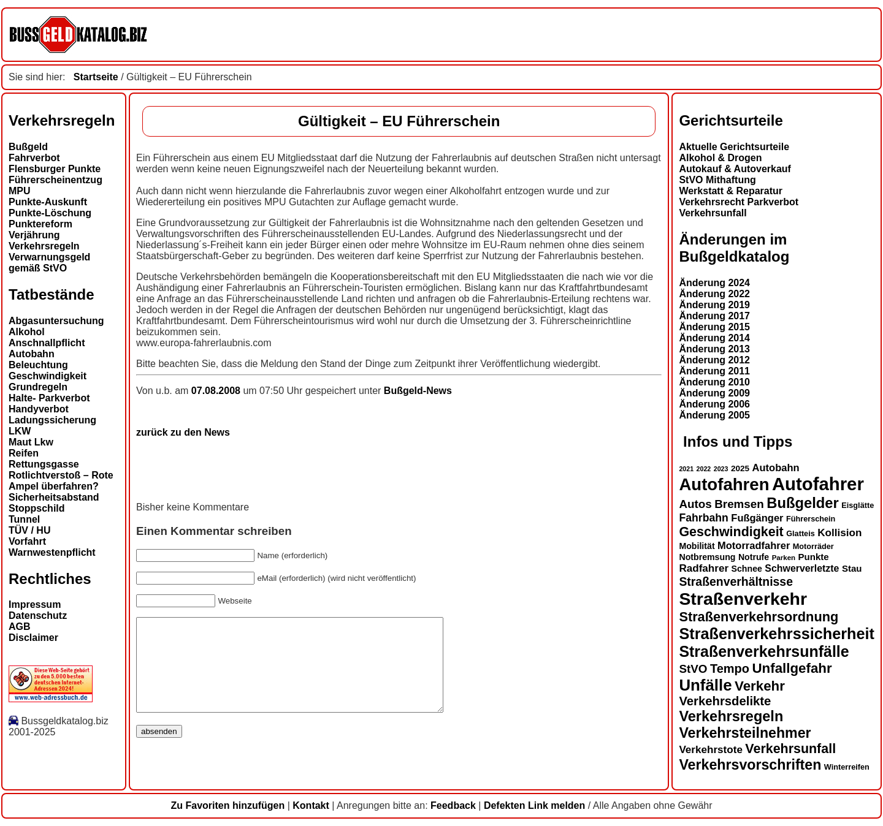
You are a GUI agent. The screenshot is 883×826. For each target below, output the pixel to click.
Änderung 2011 (714, 371)
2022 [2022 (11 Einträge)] (704, 468)
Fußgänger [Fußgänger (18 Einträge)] (757, 517)
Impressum (35, 604)
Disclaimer (33, 637)
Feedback (453, 805)
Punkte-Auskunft (48, 202)
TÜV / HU (29, 530)
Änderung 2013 (714, 349)
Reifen (24, 453)
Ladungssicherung (52, 420)
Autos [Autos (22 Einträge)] (695, 504)
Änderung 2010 (714, 382)
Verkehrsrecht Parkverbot (738, 202)
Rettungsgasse (44, 464)
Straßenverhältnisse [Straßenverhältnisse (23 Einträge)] (736, 581)
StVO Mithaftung (717, 180)
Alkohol (27, 332)
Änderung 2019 (714, 305)
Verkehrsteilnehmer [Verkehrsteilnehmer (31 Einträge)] (745, 733)
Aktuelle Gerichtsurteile (734, 147)
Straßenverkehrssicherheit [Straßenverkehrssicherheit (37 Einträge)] (776, 633)
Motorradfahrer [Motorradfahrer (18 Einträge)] (753, 545)
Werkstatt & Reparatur (730, 191)
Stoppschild (37, 508)
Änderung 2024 (714, 283)
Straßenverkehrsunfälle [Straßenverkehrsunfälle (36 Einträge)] (764, 651)
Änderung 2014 (714, 338)
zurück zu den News (183, 432)
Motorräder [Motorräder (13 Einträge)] (813, 546)
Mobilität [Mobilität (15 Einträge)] (696, 546)
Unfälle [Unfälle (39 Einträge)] (705, 685)
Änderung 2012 (714, 360)
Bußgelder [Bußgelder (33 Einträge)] (802, 502)
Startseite (96, 77)
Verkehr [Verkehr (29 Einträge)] (760, 686)
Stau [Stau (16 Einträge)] (852, 568)
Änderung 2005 (714, 415)
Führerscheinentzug (55, 180)
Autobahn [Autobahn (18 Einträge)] (776, 467)
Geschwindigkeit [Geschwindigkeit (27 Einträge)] (731, 532)
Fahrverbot (34, 158)
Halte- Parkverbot (49, 398)
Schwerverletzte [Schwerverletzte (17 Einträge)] (802, 568)
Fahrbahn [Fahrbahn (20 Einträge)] (703, 518)
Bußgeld (28, 147)
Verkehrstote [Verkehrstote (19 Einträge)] (710, 750)
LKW (20, 431)
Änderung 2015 (714, 327)
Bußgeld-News (418, 390)
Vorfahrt (27, 541)
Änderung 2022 (714, 294)
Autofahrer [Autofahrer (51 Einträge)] (818, 484)
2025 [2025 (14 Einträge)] (740, 468)
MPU (20, 191)
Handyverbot (39, 409)
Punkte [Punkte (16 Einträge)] (813, 556)
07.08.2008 (217, 390)
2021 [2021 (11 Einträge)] (686, 468)
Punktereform (40, 224)
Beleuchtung (38, 365)
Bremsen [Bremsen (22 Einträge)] (739, 504)
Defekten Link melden (534, 805)
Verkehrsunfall (712, 213)
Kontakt (310, 805)
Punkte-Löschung (50, 213)
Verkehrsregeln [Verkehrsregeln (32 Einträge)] (731, 716)
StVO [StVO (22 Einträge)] (693, 668)
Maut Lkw (31, 442)
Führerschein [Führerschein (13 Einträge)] (810, 519)
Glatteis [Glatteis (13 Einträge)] (800, 533)
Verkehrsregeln (44, 246)
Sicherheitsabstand (54, 497)
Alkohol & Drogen (720, 158)
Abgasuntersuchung (56, 321)
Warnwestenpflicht (52, 552)
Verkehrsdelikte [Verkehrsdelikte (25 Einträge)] (725, 701)
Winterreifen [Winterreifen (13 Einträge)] (847, 767)
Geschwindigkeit (47, 376)
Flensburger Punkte (55, 169)
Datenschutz (38, 615)
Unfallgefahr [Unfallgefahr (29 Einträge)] (791, 668)
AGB (20, 626)
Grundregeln (38, 387)
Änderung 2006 (714, 404)
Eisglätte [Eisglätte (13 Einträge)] (857, 505)
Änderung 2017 (714, 316)
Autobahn (32, 354)
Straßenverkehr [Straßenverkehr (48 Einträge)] (743, 598)
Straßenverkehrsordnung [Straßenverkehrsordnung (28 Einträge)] (758, 616)
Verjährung (34, 235)
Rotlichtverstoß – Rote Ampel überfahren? (61, 480)
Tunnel (24, 519)
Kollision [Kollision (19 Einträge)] (839, 533)
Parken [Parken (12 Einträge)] (783, 557)
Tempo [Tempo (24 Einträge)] (729, 668)
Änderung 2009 (714, 393)
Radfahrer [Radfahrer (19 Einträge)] (703, 568)
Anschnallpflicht (47, 343)
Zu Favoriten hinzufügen (227, 805)
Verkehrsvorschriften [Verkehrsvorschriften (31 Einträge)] (750, 765)
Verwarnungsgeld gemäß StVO (49, 262)
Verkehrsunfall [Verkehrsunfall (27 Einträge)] (790, 748)
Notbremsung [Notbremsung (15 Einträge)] (707, 557)
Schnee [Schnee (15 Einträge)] (747, 569)
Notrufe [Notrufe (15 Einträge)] (753, 557)
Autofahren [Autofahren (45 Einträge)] (724, 484)
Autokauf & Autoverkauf (735, 169)
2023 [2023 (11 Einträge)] (721, 468)
